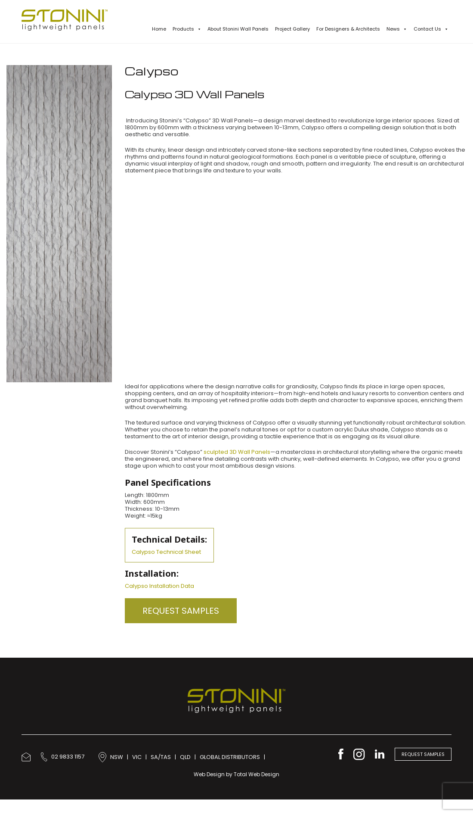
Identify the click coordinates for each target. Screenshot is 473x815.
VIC (137, 757)
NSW (116, 757)
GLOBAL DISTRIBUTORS (230, 757)
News (396, 29)
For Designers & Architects (348, 28)
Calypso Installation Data (159, 586)
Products (187, 29)
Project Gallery (292, 28)
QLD (185, 757)
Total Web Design (256, 774)
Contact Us (431, 29)
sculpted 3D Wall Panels (237, 452)
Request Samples (180, 611)
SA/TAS (161, 757)
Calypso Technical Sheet (166, 552)
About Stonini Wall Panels (238, 28)
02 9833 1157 (62, 757)
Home (159, 28)
